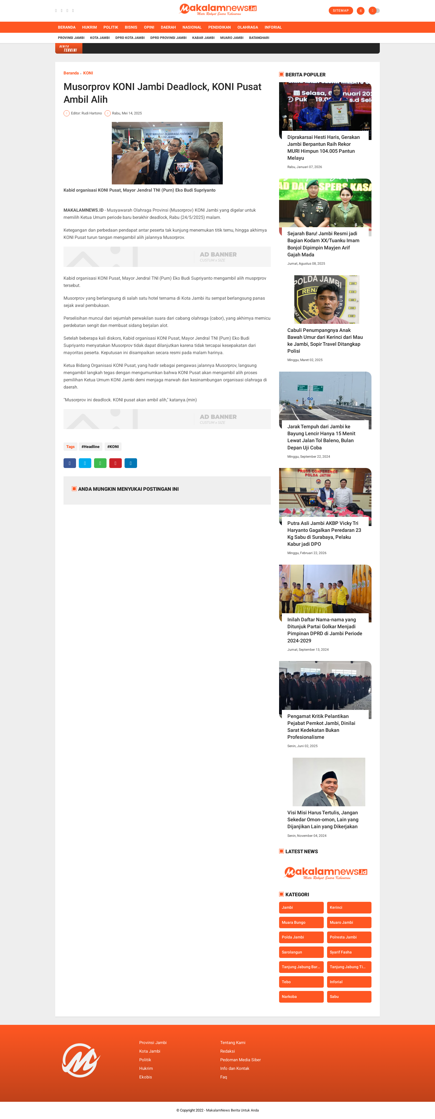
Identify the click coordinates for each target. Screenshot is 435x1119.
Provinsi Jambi (71, 38)
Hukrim (89, 27)
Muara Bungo (293, 922)
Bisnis (131, 27)
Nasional (192, 27)
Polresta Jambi (343, 937)
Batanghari (259, 38)
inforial (336, 982)
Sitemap (341, 10)
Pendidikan (219, 27)
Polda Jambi (293, 937)
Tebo (286, 982)
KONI (88, 73)
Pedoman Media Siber (240, 1059)
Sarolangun (292, 952)
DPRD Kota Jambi (130, 38)
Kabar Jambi (203, 38)
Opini (149, 27)
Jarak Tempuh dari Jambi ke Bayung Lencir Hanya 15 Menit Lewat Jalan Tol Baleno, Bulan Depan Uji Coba (321, 437)
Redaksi (227, 1051)
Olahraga (247, 27)
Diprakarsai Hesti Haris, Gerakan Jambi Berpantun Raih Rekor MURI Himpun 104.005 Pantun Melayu (323, 147)
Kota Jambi (100, 38)
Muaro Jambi (232, 38)
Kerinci (336, 907)
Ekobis (145, 1077)
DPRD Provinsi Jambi (168, 38)
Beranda (66, 27)
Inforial (273, 27)
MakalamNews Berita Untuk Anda (232, 1110)
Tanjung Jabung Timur (350, 967)
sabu (334, 996)
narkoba (289, 996)
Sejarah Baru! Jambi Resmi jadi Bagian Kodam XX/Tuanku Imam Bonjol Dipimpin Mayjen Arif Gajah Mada (323, 244)
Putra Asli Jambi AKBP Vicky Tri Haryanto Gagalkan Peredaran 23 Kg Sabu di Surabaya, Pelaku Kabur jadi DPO (324, 533)
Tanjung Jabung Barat (301, 967)
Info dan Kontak (234, 1068)
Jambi (287, 907)
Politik (110, 27)
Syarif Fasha (341, 952)
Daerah (168, 27)
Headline (92, 446)
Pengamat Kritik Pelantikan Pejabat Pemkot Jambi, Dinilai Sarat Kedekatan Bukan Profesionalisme (321, 726)
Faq (223, 1077)
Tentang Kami (233, 1042)
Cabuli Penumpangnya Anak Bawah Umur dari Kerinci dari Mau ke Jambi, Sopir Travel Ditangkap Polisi (325, 340)
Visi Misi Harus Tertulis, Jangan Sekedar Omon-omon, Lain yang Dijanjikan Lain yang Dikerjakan (322, 819)
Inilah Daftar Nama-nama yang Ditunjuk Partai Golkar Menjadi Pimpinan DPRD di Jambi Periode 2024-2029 (324, 630)
